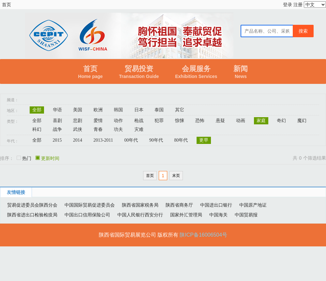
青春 (98, 129)
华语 (57, 109)
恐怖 (199, 120)
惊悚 (179, 120)
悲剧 (77, 120)
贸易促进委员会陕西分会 (32, 205)
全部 (36, 109)
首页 (6, 4)
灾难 (138, 129)
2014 (77, 140)
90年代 (156, 140)
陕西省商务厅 (179, 205)
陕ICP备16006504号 (203, 235)
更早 (203, 140)
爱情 (98, 120)
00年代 (131, 140)
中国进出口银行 (216, 205)
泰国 (159, 109)
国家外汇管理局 (186, 214)
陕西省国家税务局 (140, 205)
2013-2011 (103, 140)
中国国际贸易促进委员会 (90, 205)
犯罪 (159, 120)
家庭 (261, 120)
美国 (77, 109)
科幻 (36, 129)
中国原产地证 (253, 205)
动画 (240, 120)
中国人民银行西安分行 (140, 214)
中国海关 (218, 214)
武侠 (77, 129)
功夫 (118, 129)
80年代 (181, 140)
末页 (176, 175)
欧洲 (98, 109)
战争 (57, 129)
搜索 (303, 31)
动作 (118, 120)
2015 (57, 140)
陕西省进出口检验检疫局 (32, 214)
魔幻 (301, 120)
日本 (138, 109)
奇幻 (281, 120)
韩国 (118, 109)
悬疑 (220, 120)
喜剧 (57, 120)
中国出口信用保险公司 (87, 214)
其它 (179, 109)
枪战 (138, 120)
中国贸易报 (246, 214)
